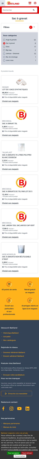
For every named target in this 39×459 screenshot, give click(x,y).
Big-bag (8, 50)
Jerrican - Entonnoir (12, 53)
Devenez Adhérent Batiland (14, 352)
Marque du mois (9, 427)
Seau (7, 46)
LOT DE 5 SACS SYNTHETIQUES (15, 89)
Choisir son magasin (10, 101)
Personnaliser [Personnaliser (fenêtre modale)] (20, 456)
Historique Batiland (11, 333)
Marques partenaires (11, 423)
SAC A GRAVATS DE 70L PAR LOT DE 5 (17, 191)
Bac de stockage (12, 57)
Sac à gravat (10, 43)
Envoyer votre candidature (13, 375)
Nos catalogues (9, 340)
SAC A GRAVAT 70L (9, 123)
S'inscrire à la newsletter (17, 394)
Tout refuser (27, 453)
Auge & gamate (11, 40)
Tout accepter (13, 453)
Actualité (6, 337)
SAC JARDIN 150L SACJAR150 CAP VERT (18, 225)
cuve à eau (9, 60)
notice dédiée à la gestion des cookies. (23, 450)
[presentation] (2, 3)
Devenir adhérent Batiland (13, 356)
